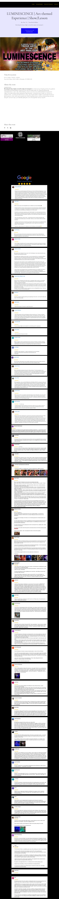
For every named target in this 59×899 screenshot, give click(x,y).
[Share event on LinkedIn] (10, 127)
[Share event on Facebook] (4, 127)
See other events (29, 31)
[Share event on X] (7, 127)
